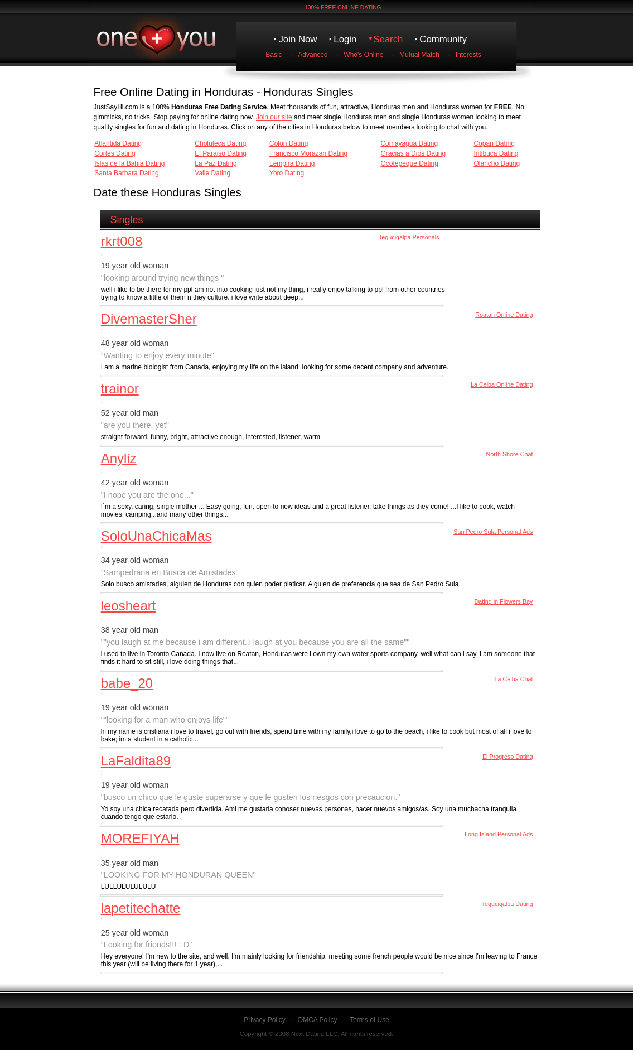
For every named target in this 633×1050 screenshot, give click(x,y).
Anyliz (119, 458)
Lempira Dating (292, 163)
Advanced (312, 55)
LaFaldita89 (136, 760)
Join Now (297, 39)
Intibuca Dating (495, 153)
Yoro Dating (286, 173)
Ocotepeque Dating (409, 163)
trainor (120, 388)
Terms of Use (369, 1020)
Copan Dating (493, 143)
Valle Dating (212, 173)
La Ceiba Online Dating (502, 384)
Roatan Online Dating (504, 314)
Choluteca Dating (220, 143)
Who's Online (363, 55)
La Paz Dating (215, 163)
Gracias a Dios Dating (413, 153)
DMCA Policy (317, 1020)
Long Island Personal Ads (499, 834)
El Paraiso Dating (221, 153)
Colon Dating (288, 143)
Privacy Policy (265, 1020)
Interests (468, 55)
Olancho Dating (496, 163)
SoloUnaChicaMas (156, 535)
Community (443, 39)
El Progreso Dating (507, 756)
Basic (273, 55)
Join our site (274, 117)
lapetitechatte (141, 908)
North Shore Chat (509, 454)
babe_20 (127, 683)
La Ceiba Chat (513, 679)
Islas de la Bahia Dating (129, 163)
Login (345, 39)
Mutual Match (419, 55)
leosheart (128, 605)
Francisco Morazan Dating (308, 153)
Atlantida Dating (118, 143)
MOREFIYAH (140, 838)
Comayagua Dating (409, 143)
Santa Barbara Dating (126, 173)
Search (388, 39)
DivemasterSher (149, 318)
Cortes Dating (114, 153)
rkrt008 (122, 241)
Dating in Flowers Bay (504, 601)
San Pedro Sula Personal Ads (493, 531)
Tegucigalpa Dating (507, 903)
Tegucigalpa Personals (409, 237)
